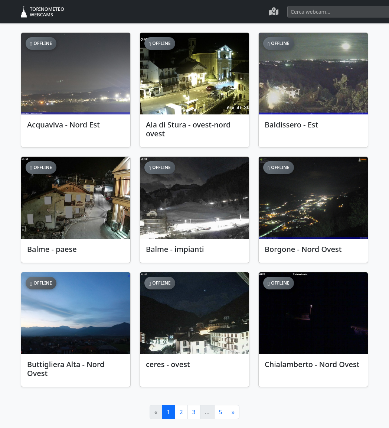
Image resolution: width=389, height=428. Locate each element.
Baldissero (291, 125)
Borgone (303, 249)
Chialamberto (312, 364)
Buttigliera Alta (65, 368)
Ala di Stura (188, 129)
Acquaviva (63, 125)
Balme (52, 249)
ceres (168, 364)
